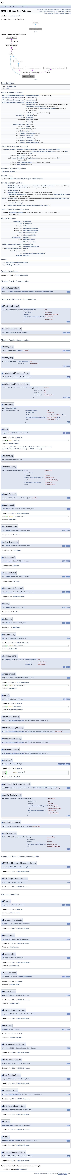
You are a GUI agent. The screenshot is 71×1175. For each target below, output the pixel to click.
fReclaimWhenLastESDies (30, 233)
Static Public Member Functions (63, 9)
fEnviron (25, 251)
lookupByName (21, 158)
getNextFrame (30, 104)
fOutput (25, 237)
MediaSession (17, 535)
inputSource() (14, 947)
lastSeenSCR (29, 117)
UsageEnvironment (18, 124)
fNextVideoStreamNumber (30, 230)
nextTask (12, 171)
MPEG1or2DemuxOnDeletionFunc (45, 151)
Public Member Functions (50, 9)
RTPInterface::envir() (36, 449)
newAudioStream (31, 97)
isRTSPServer (30, 138)
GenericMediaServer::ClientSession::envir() (14, 449)
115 (13, 943)
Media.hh (19, 437)
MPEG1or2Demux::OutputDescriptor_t (42, 291)
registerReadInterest (13, 192)
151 (13, 1114)
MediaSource (16, 627)
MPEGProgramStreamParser (13, 248)
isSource (28, 128)
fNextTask (26, 255)
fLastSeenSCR (27, 223)
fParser (25, 248)
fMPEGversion (27, 226)
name (27, 126)
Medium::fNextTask (14, 777)
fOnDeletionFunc (28, 244)
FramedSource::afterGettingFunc (35, 106)
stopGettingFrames (31, 113)
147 (13, 1083)
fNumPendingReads (29, 239)
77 (12, 768)
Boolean (22, 128)
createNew (20, 149)
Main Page (5, 6)
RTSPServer (16, 581)
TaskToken (5, 171)
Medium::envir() (15, 913)
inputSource (29, 115)
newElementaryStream (32, 95)
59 (12, 437)
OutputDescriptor (11, 86)
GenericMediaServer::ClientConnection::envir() (38, 447)
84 (12, 1034)
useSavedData (12, 198)
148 (13, 928)
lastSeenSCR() (14, 965)
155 (13, 887)
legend (35, 31)
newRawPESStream (31, 102)
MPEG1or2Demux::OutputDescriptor (20, 178)
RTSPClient (16, 565)
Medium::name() (15, 984)
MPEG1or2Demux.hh (15, 16)
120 (13, 1052)
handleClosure (21, 155)
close (18, 162)
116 (13, 962)
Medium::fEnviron (14, 443)
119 (13, 1018)
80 (12, 643)
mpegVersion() (14, 1003)
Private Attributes (63, 13)
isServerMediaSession (32, 142)
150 (13, 1099)
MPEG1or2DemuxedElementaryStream (13, 95)
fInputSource (27, 221)
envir (27, 124)
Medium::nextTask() (16, 1037)
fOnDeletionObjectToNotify (31, 246)
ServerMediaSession (18, 596)
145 (13, 1130)
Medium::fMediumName (16, 709)
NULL (66, 151)
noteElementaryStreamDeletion (16, 205)
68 (12, 513)
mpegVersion (30, 119)
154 (13, 1145)
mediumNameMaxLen (39, 253)
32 (11, 275)
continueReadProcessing (15, 203)
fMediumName (27, 253)
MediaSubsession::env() (17, 447)
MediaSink (16, 612)
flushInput (29, 122)
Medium (59, 158)
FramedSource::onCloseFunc (48, 108)
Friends (69, 13)
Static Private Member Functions (51, 13)
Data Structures (15, 6)
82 (12, 682)
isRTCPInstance (30, 133)
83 (12, 981)
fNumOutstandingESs (29, 235)
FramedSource (20, 115)
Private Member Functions (64, 11)
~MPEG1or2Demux (13, 190)
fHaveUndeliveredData (29, 242)
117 (13, 1000)
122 (13, 1068)
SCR (7, 88)
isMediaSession (30, 140)
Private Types (55, 11)
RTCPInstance (17, 550)
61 (12, 703)
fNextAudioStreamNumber (30, 228)
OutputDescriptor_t (37, 178)
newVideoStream (31, 100)
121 (13, 1160)
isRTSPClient (29, 135)
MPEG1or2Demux (10, 149)
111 (13, 871)
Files (24, 6)
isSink (27, 131)
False (33, 151)
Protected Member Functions (45, 11)
